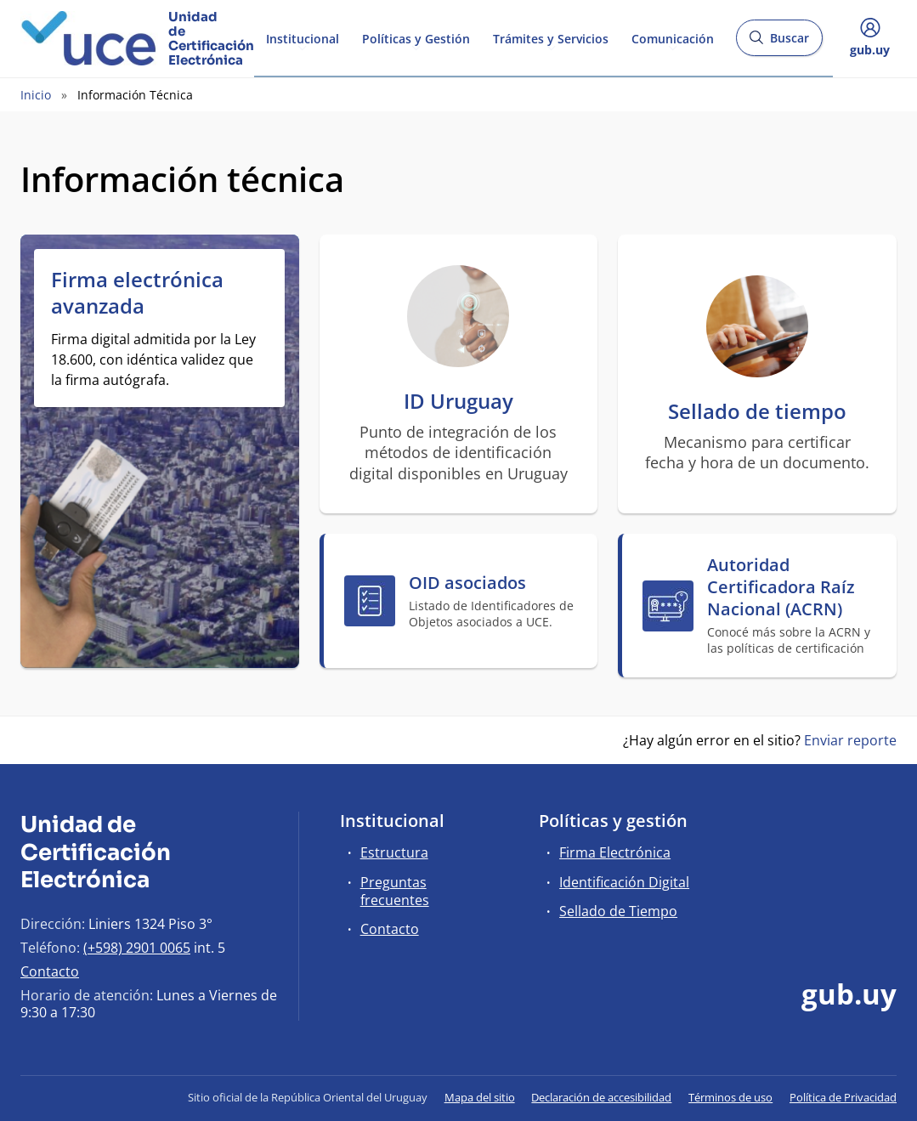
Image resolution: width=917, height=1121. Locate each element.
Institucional (302, 37)
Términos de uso (730, 1097)
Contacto (49, 971)
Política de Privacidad (843, 1097)
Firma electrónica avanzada (137, 292)
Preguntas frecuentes (394, 891)
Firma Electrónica (615, 852)
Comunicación (672, 37)
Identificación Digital (624, 882)
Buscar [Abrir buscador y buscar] (779, 43)
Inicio (35, 95)
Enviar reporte (850, 740)
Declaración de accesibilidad (601, 1097)
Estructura (394, 852)
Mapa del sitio (479, 1097)
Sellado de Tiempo (618, 911)
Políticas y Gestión (416, 37)
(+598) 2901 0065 (136, 947)
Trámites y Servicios (551, 37)
